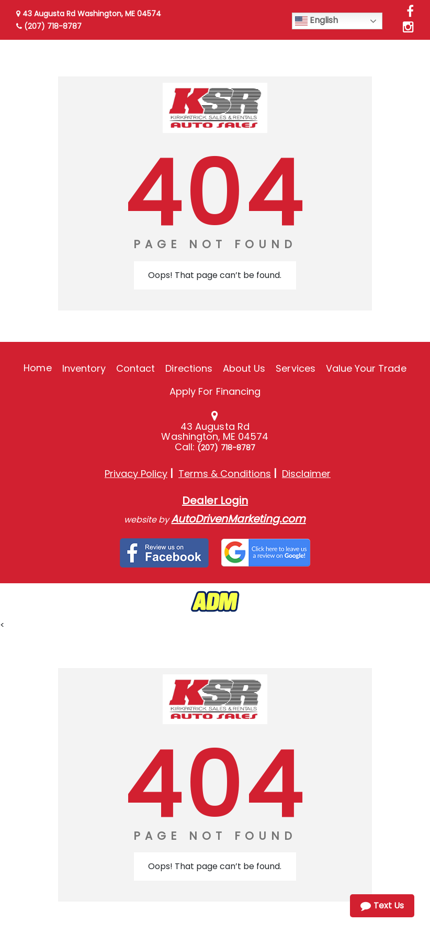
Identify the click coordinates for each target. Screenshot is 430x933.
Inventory (84, 368)
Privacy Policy (136, 473)
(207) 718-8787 (49, 26)
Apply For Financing (215, 391)
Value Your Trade (366, 368)
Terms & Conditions (224, 473)
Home (37, 367)
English (316, 20)
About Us (244, 368)
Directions (188, 368)
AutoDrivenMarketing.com (238, 519)
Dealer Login (215, 500)
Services (295, 368)
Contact (135, 368)
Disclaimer (306, 473)
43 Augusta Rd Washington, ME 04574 (88, 13)
